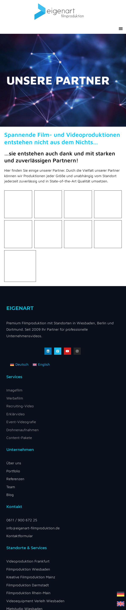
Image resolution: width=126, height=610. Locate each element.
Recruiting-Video (20, 315)
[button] (121, 28)
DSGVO (15, 559)
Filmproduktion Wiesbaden (28, 478)
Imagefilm (14, 299)
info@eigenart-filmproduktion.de (33, 437)
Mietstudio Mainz (20, 533)
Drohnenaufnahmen (22, 339)
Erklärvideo (15, 323)
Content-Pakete (19, 346)
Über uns (13, 372)
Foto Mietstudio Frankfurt (27, 525)
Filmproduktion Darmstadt (27, 494)
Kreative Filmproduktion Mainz (30, 486)
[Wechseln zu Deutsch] (120, 594)
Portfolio (13, 380)
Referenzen (15, 388)
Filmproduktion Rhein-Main (28, 502)
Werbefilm (14, 307)
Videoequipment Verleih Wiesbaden (35, 510)
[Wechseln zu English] (41, 273)
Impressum (31, 559)
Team (10, 396)
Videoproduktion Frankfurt (27, 470)
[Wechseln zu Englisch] (120, 603)
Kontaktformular (19, 445)
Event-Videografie (21, 331)
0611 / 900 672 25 (21, 429)
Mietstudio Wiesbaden (24, 517)
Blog (10, 403)
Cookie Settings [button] (57, 560)
